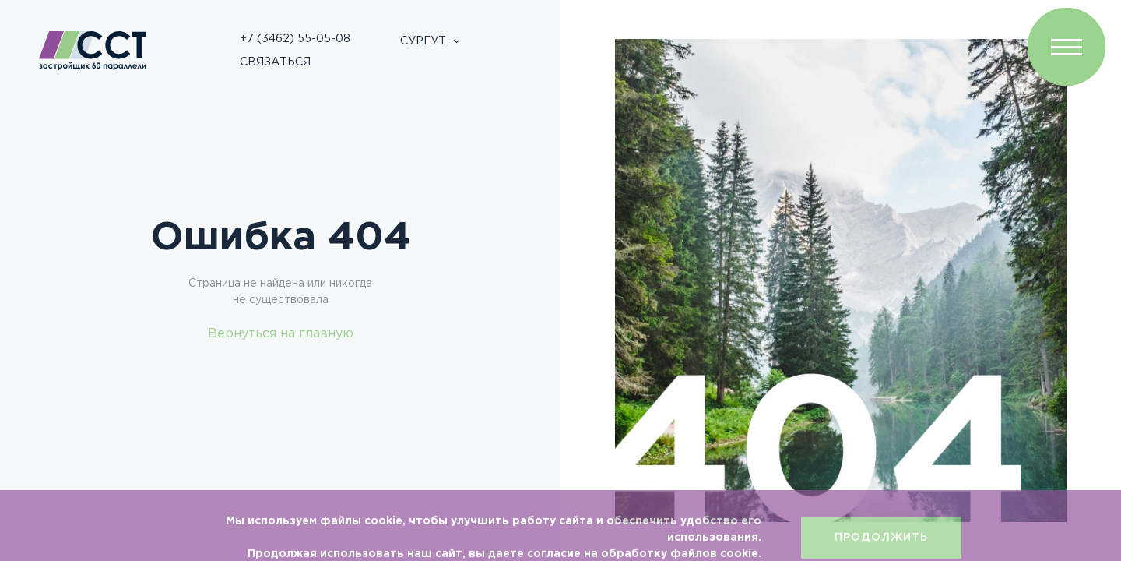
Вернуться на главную (280, 334)
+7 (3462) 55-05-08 (295, 39)
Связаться (275, 62)
